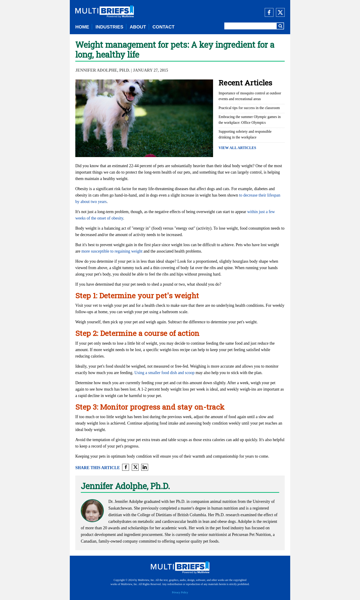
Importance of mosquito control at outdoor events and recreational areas (250, 96)
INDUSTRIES (109, 26)
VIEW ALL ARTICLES (237, 148)
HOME (82, 26)
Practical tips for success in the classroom (249, 108)
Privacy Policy (180, 592)
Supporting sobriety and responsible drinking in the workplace (245, 134)
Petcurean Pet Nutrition (251, 534)
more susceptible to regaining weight (111, 251)
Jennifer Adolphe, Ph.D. (102, 70)
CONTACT (163, 26)
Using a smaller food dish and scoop (164, 372)
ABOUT (138, 26)
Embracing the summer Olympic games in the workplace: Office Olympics (250, 119)
